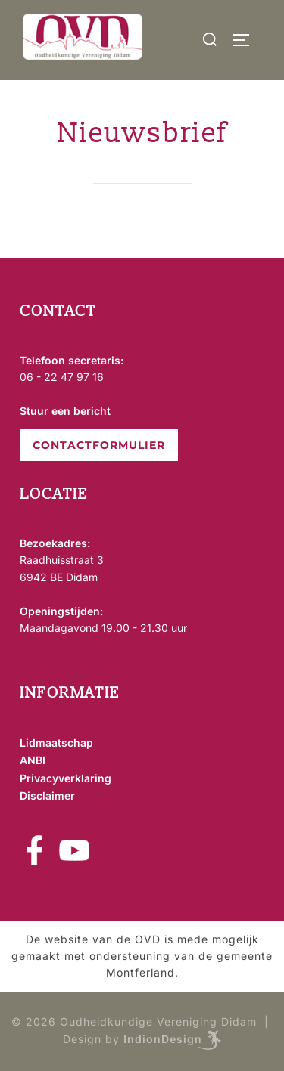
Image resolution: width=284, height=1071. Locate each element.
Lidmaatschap (56, 742)
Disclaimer (47, 795)
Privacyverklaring (65, 778)
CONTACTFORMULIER (99, 445)
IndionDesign (162, 1038)
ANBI (32, 760)
